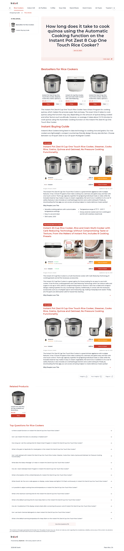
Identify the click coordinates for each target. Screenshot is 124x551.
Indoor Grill (31, 8)
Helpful (84, 377)
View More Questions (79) (62, 524)
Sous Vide (62, 8)
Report (109, 377)
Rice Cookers (19, 8)
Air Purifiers (43, 8)
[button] (111, 59)
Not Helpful (96, 377)
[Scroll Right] (114, 8)
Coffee (52, 8)
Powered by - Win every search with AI (26, 541)
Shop (48, 104)
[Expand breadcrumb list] (22, 13)
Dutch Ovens (87, 8)
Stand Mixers (74, 8)
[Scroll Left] (10, 8)
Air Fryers (98, 8)
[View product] (52, 89)
